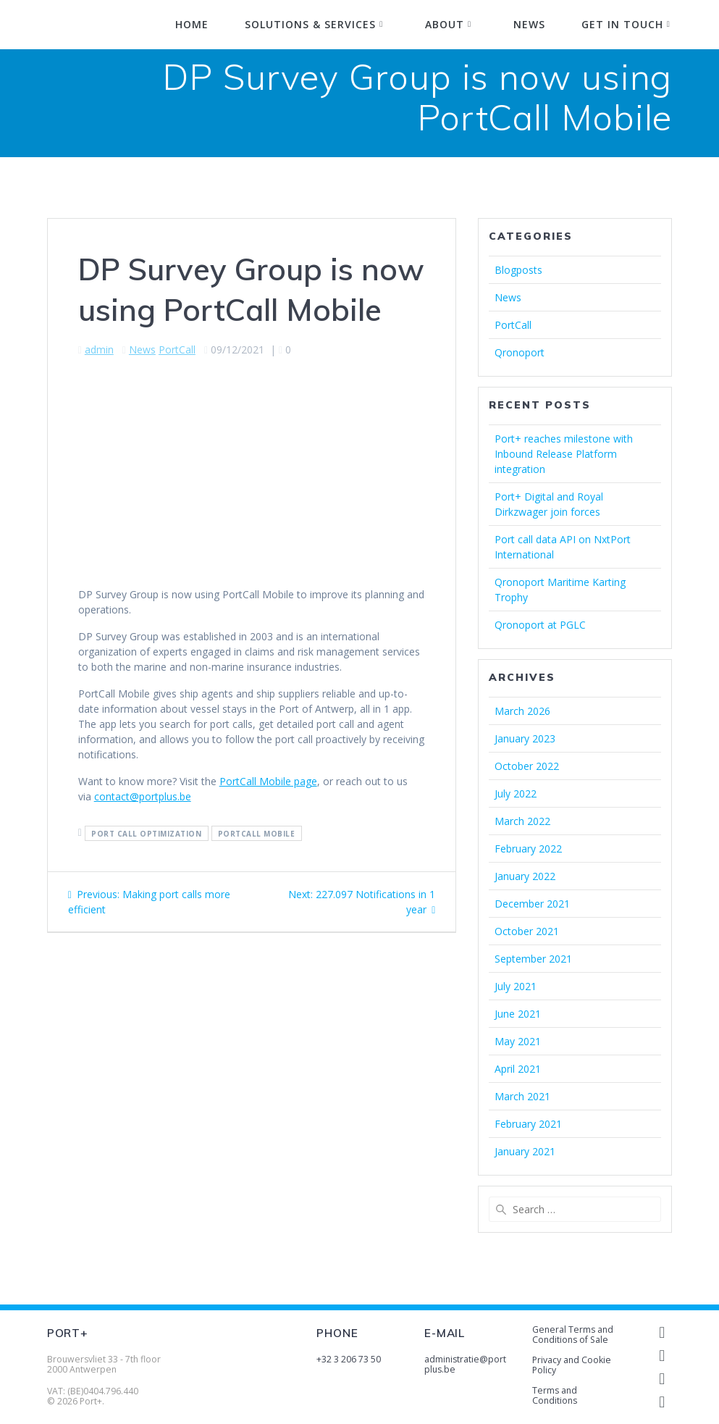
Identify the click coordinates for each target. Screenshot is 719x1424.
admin (99, 349)
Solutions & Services (310, 24)
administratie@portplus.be (465, 1364)
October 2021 (527, 931)
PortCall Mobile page (268, 781)
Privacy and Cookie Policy (571, 1365)
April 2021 (518, 1069)
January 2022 (525, 876)
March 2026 (522, 711)
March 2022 (522, 821)
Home (192, 24)
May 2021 (518, 1041)
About (444, 24)
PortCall (177, 349)
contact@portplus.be (142, 796)
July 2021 (516, 986)
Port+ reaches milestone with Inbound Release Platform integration (564, 454)
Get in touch (622, 24)
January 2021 (525, 1151)
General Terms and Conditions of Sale (572, 1334)
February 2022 (528, 848)
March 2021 (522, 1096)
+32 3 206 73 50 (348, 1359)
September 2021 (533, 959)
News (529, 24)
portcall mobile (256, 833)
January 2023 (525, 738)
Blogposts (518, 270)
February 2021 (528, 1124)
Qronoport (519, 352)
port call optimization (146, 833)
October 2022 (527, 766)
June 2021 (518, 1014)
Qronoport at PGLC (540, 625)
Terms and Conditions (554, 1395)
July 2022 (516, 793)
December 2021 (532, 903)
